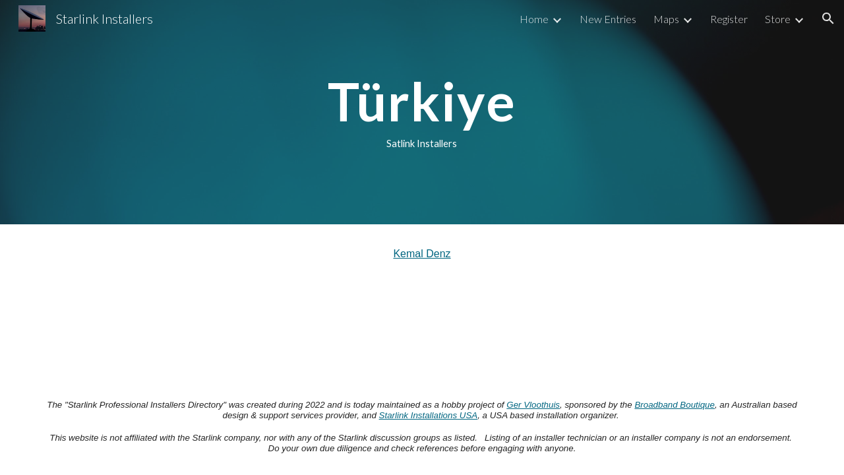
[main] (422, 112)
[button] (828, 18)
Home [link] (534, 19)
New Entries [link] (608, 19)
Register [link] (729, 19)
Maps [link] (666, 19)
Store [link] (778, 19)
